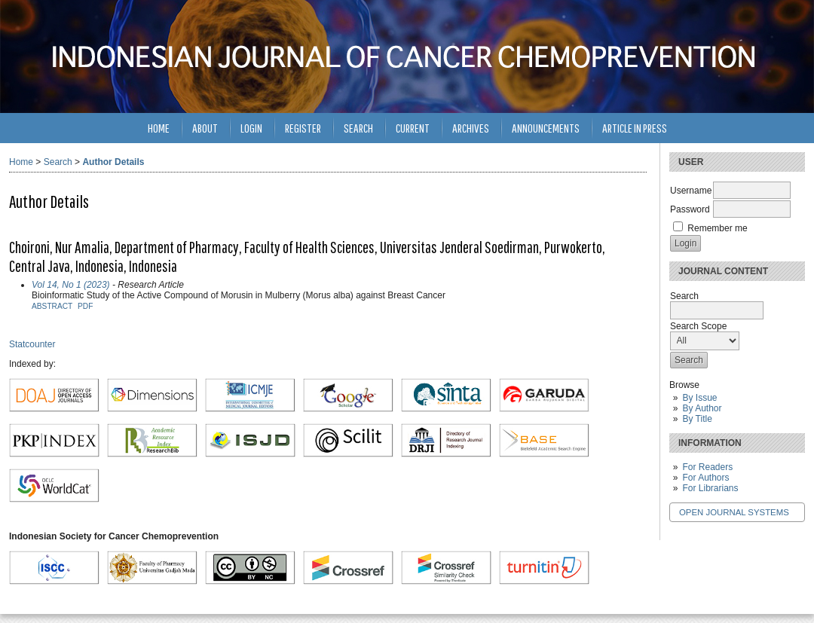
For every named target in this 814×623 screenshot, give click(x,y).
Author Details (113, 162)
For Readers (707, 467)
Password (690, 209)
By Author (701, 408)
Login (251, 128)
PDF (85, 306)
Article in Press (634, 128)
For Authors (705, 477)
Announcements (546, 128)
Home (159, 128)
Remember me (717, 228)
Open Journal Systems (734, 512)
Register (303, 128)
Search (358, 128)
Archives (470, 128)
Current (413, 128)
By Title (696, 419)
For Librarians (710, 488)
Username (690, 190)
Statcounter (32, 344)
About (205, 128)
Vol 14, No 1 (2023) (71, 284)
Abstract (52, 306)
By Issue (699, 397)
